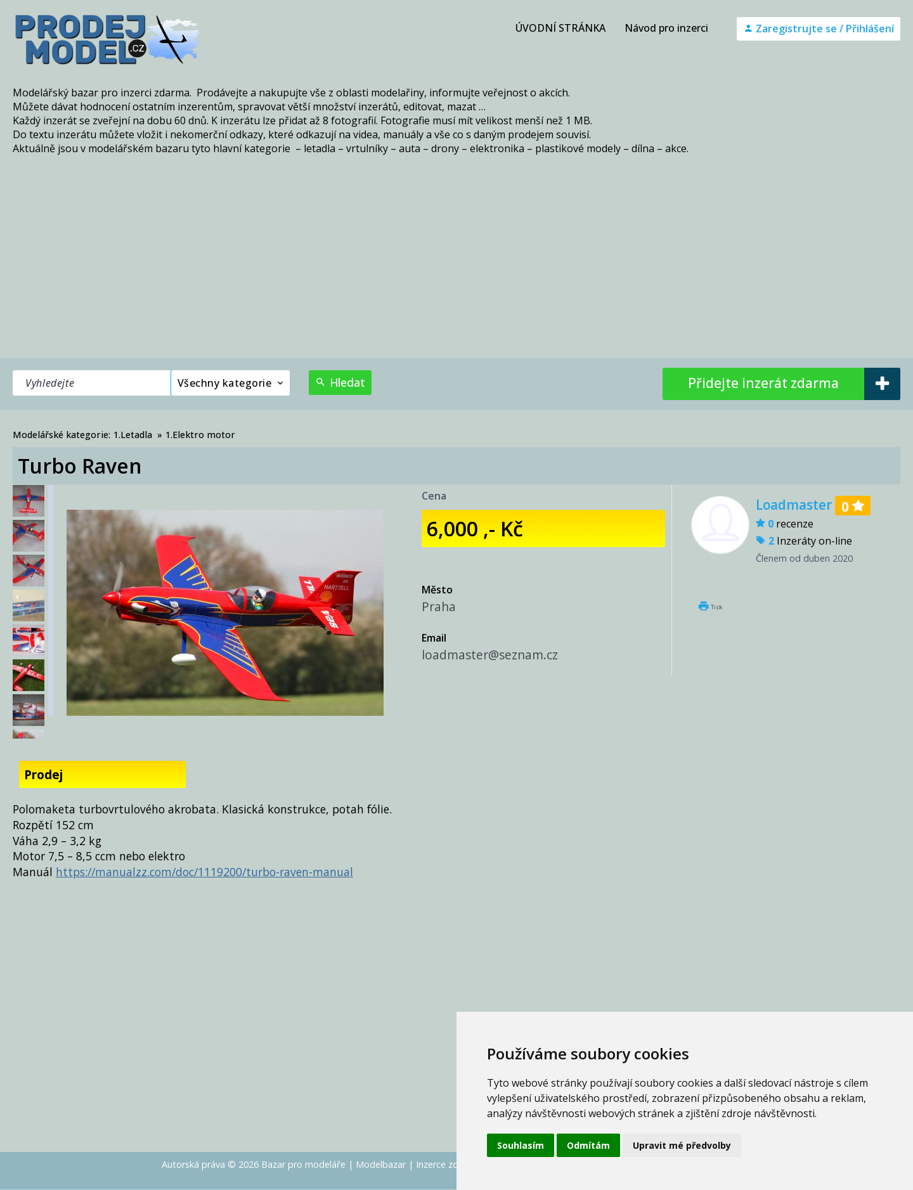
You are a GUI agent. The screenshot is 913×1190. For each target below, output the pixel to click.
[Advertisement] (456, 263)
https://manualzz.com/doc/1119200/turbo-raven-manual (204, 871)
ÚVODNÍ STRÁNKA (560, 28)
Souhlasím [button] (520, 1145)
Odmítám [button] (588, 1145)
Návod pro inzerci (666, 28)
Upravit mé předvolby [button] (682, 1145)
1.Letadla (132, 435)
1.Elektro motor (200, 435)
